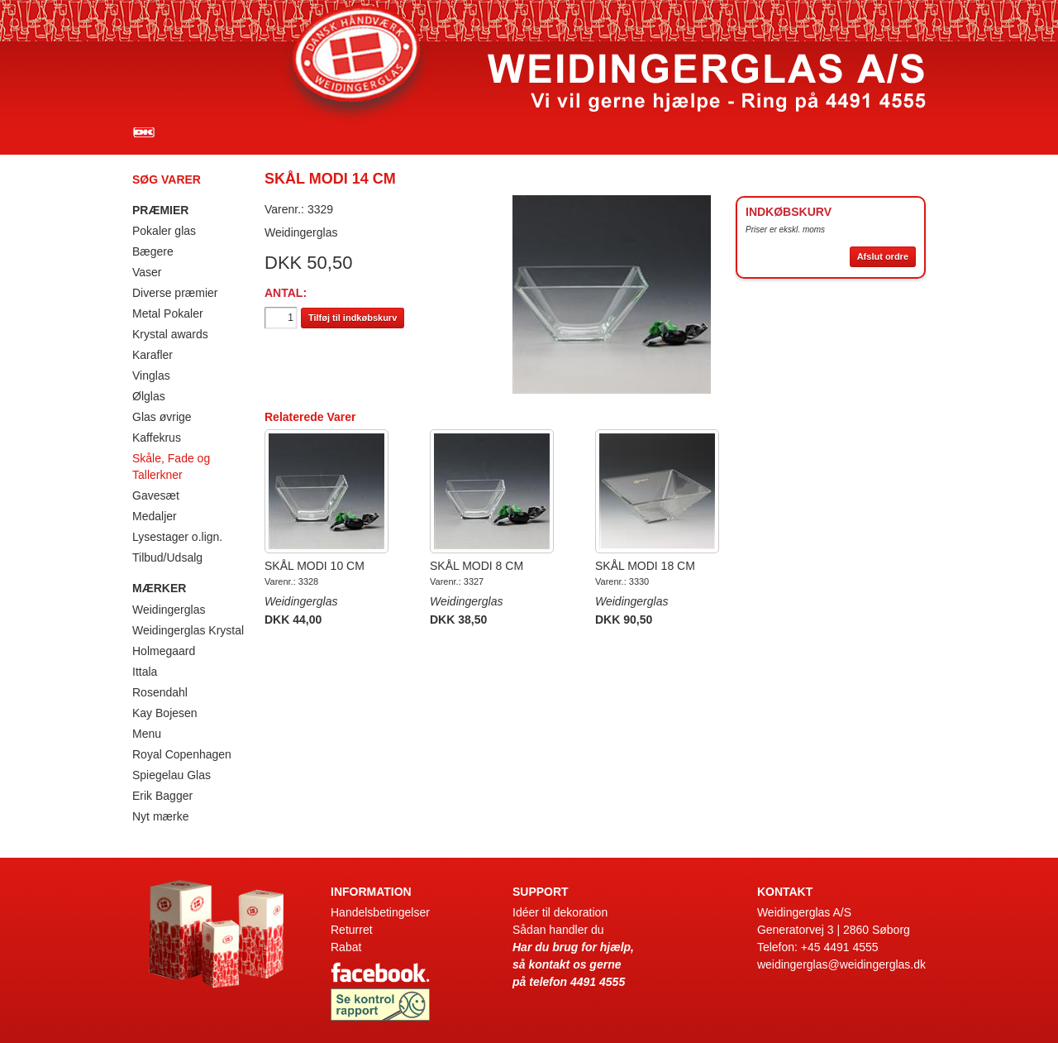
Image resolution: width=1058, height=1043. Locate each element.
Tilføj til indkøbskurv (352, 318)
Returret (352, 929)
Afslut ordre (882, 256)
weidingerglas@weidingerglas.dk (841, 964)
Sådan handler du (558, 929)
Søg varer (166, 179)
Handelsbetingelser (380, 912)
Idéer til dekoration (560, 912)
